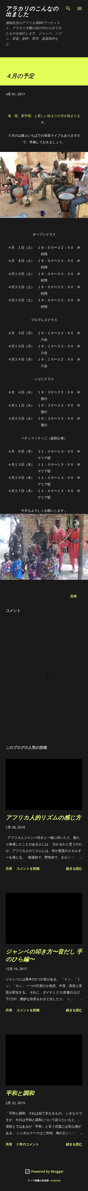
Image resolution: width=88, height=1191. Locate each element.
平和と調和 (20, 1093)
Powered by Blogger (44, 1171)
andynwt (55, 1180)
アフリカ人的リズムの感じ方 (43, 817)
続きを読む (74, 868)
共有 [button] (73, 596)
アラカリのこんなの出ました (32, 11)
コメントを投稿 (27, 868)
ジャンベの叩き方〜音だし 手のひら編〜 (44, 955)
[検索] (68, 8)
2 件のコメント (27, 1144)
